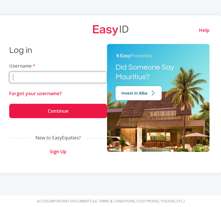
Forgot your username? (35, 93)
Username (20, 66)
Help (204, 30)
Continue (58, 111)
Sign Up (58, 151)
